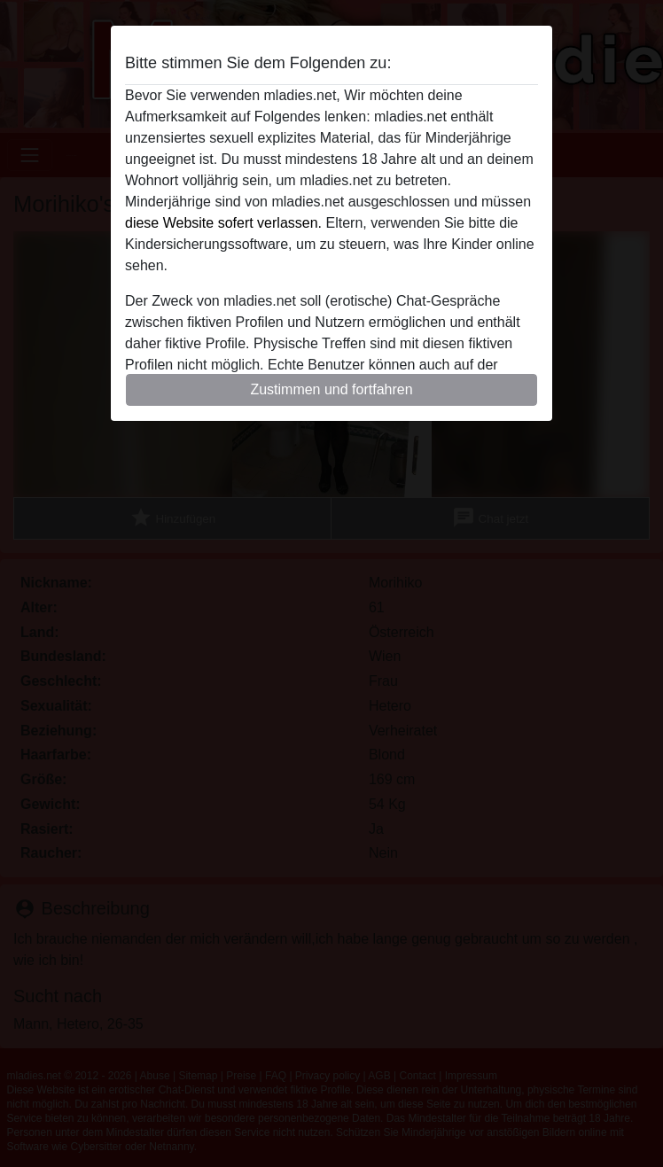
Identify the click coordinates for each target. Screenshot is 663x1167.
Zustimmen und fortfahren (331, 389)
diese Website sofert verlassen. (223, 222)
